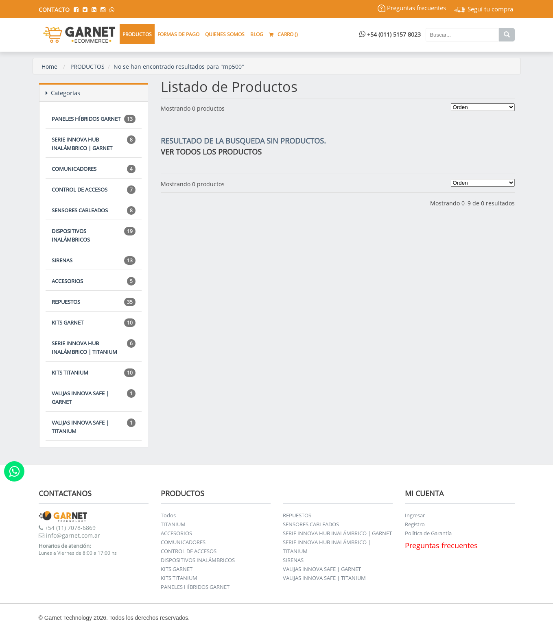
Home (49, 66)
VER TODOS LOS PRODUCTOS (211, 152)
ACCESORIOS (94, 281)
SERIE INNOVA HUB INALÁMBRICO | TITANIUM (94, 347)
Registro (415, 524)
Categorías (63, 93)
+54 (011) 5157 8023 (390, 34)
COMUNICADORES (94, 169)
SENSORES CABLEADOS (94, 210)
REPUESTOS (94, 302)
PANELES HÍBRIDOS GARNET (94, 119)
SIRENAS (94, 260)
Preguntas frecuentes (412, 8)
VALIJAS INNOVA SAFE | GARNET (94, 397)
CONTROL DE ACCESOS (94, 189)
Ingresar (415, 515)
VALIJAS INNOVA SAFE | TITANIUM (94, 426)
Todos (168, 515)
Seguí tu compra (483, 9)
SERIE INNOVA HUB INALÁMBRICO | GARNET (94, 143)
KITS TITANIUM (94, 372)
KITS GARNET (94, 322)
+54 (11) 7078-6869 (67, 528)
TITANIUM (173, 524)
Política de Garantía (428, 533)
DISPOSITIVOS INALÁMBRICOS (94, 235)
